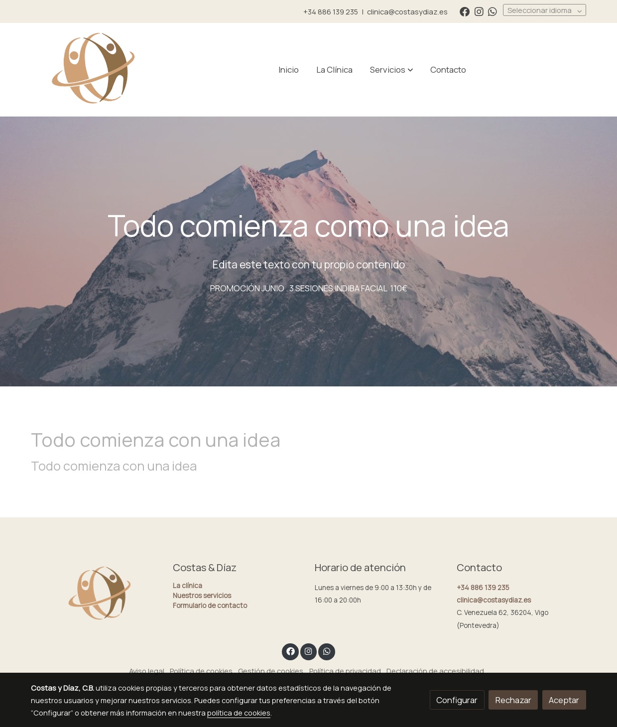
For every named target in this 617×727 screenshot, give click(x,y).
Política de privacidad (345, 671)
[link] (94, 70)
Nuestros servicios (202, 595)
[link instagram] (479, 11)
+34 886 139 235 (330, 11)
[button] (392, 70)
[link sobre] (95, 594)
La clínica (187, 585)
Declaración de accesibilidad (435, 671)
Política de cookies (201, 671)
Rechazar (513, 700)
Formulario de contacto (210, 605)
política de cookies (238, 713)
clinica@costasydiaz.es (407, 11)
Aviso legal (146, 671)
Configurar (457, 700)
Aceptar (564, 700)
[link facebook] (465, 11)
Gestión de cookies (270, 671)
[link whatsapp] (492, 11)
